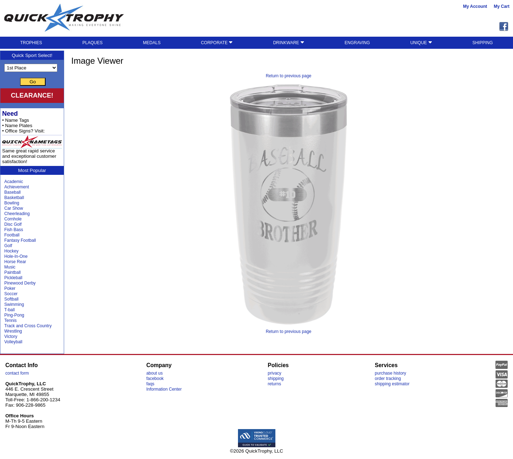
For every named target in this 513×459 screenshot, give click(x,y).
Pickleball (13, 277)
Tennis (10, 320)
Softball (11, 299)
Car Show (13, 208)
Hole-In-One (15, 256)
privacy (274, 373)
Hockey (11, 251)
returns (274, 383)
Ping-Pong (14, 315)
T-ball (9, 309)
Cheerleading (17, 213)
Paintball (12, 272)
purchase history (390, 373)
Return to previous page (288, 75)
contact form (17, 373)
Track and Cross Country (28, 325)
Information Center (164, 389)
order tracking (388, 378)
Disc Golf (13, 224)
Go (33, 81)
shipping (276, 378)
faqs (150, 383)
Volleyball (13, 341)
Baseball (12, 192)
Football (12, 235)
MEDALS (151, 42)
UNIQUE (421, 42)
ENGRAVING (357, 42)
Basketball (14, 197)
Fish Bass (13, 229)
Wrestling (13, 331)
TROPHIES (31, 42)
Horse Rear (15, 261)
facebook (155, 378)
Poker (9, 288)
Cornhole (13, 219)
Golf (8, 245)
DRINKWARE (288, 42)
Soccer (10, 293)
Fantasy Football (20, 240)
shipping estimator (392, 383)
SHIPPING (482, 42)
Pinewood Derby (20, 283)
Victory (10, 336)
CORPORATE (217, 42)
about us (154, 373)
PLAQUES (92, 42)
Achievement (16, 186)
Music (9, 267)
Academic (13, 181)
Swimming (14, 304)
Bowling (11, 202)
